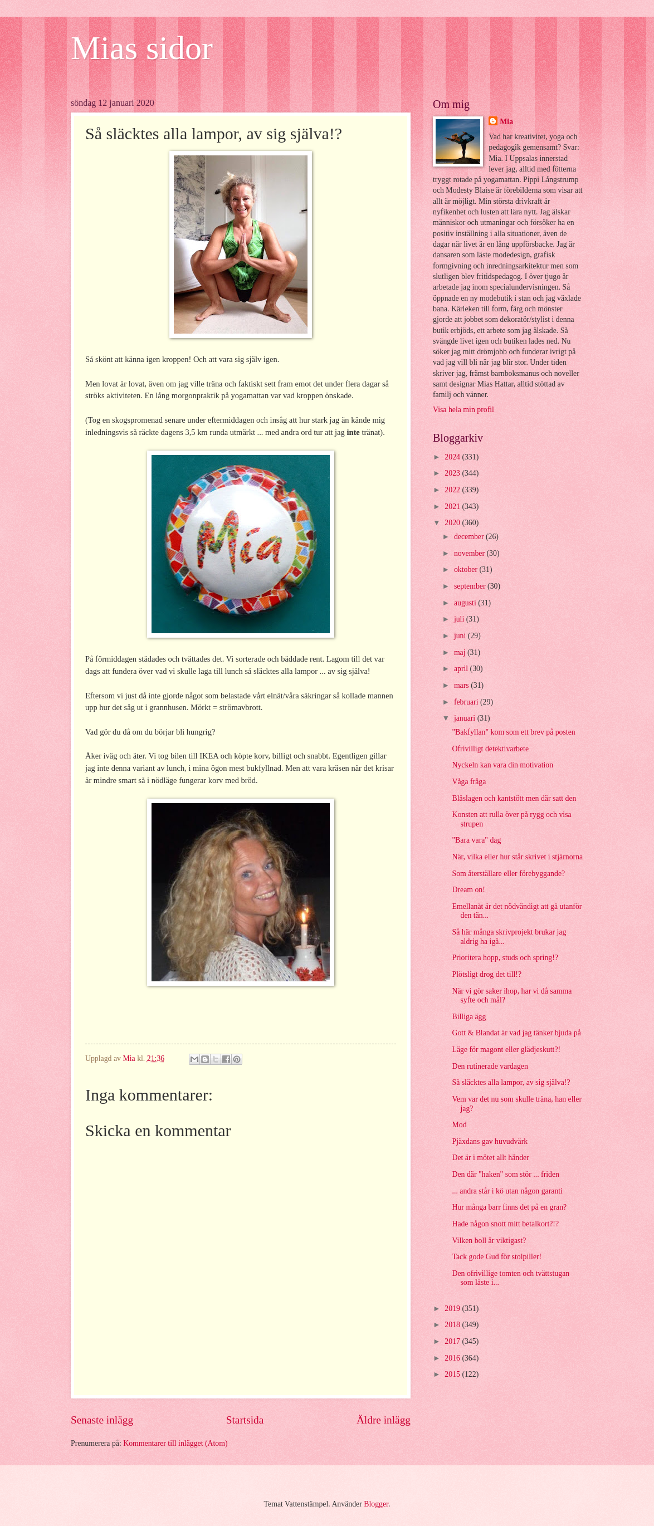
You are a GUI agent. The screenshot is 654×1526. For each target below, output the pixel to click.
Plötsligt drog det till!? (486, 974)
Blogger (376, 1504)
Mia (506, 122)
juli (460, 619)
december (470, 536)
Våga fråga (469, 781)
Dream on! (468, 890)
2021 (453, 506)
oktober (467, 569)
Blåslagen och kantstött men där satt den (514, 798)
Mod (459, 1125)
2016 (453, 1358)
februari (467, 702)
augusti (466, 603)
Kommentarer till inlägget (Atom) (175, 1443)
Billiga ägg (469, 1017)
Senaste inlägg (102, 1420)
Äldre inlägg (384, 1420)
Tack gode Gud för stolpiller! (496, 1257)
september (470, 586)
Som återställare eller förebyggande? (508, 873)
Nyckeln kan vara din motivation (502, 765)
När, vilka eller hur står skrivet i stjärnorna (517, 857)
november (470, 553)
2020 (453, 523)
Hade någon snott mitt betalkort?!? (505, 1224)
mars (462, 685)
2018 (453, 1324)
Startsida (245, 1420)
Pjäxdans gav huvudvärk (490, 1141)
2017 (453, 1341)
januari (465, 718)
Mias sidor (142, 48)
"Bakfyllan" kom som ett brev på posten (513, 732)
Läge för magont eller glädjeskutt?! (506, 1049)
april (462, 668)
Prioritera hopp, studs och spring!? (505, 957)
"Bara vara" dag (476, 840)
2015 (453, 1374)
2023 (453, 473)
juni (461, 636)
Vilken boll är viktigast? (489, 1240)
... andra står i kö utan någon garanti (507, 1191)
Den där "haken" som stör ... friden (505, 1174)
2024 (453, 457)
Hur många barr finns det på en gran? (509, 1207)
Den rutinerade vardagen (490, 1066)
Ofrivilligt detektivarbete (490, 749)
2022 (453, 490)
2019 (453, 1308)
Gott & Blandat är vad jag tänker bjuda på (516, 1033)
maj (460, 652)
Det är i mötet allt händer (490, 1157)
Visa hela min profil (463, 409)
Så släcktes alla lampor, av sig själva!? (511, 1082)
